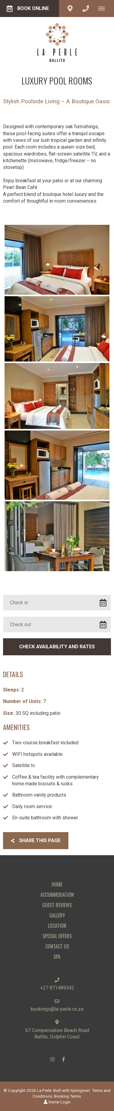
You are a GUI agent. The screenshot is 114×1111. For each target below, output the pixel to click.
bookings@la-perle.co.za (57, 1009)
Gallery (57, 915)
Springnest (80, 1090)
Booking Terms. (68, 1096)
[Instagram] (52, 1059)
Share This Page (35, 840)
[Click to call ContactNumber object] (86, 8)
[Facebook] (63, 1059)
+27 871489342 (57, 988)
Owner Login (57, 1101)
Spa (57, 956)
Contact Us (57, 946)
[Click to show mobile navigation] (104, 8)
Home (57, 884)
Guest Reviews (57, 905)
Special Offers (57, 936)
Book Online (28, 8)
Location (57, 925)
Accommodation (57, 894)
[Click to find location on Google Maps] (70, 8)
